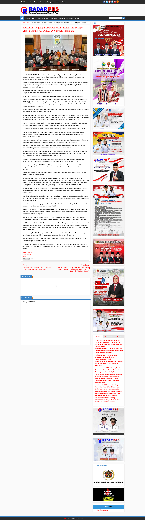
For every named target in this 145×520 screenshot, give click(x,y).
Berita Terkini (28, 254)
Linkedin (112, 1)
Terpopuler (108, 337)
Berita (119, 337)
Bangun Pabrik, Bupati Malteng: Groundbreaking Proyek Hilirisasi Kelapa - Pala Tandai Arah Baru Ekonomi (108, 400)
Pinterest (115, 1)
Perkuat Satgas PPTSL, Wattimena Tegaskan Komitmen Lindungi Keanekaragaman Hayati (106, 357)
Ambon (28, 18)
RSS (118, 1)
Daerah (77, 18)
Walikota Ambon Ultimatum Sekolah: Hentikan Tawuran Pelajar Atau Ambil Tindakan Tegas (107, 380)
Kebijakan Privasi (33, 2)
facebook (104, 1)
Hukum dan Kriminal (66, 18)
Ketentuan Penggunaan (47, 2)
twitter (107, 1)
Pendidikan (53, 18)
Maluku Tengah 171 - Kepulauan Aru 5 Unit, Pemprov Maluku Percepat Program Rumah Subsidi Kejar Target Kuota (109, 350)
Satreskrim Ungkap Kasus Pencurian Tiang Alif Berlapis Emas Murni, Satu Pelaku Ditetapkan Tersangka (53, 29)
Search (123, 18)
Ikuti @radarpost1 (102, 510)
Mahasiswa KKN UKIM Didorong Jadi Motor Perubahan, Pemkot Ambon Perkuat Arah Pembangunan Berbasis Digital (109, 370)
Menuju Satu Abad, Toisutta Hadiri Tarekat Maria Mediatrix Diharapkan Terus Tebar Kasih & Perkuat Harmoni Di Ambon (108, 393)
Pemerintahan (43, 18)
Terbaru (98, 336)
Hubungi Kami (61, 2)
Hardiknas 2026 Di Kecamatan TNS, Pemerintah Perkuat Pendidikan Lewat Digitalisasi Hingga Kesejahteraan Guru (107, 387)
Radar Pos (64, 518)
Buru (26, 256)
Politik (34, 18)
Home (22, 18)
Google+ (109, 1)
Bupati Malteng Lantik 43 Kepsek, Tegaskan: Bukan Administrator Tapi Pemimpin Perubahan (109, 363)
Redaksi (23, 2)
